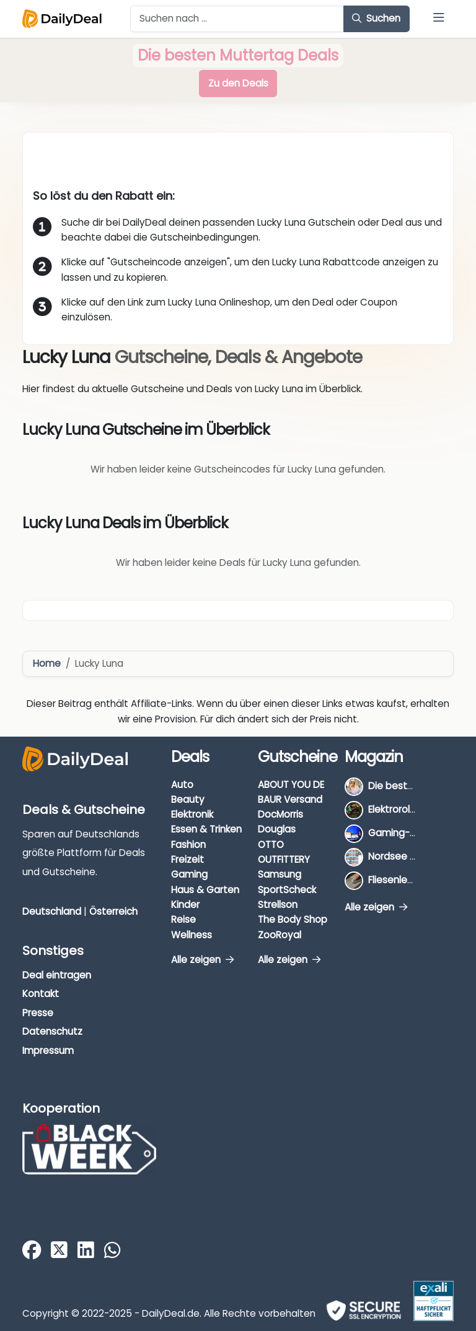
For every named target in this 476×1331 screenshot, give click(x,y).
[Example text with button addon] (237, 19)
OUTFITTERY (284, 859)
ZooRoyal (279, 934)
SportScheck (287, 889)
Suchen (376, 18)
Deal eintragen (56, 975)
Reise (183, 919)
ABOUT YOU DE (291, 784)
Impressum (48, 1050)
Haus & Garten (205, 889)
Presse (37, 1012)
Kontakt (40, 993)
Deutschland (51, 911)
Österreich (113, 911)
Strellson (278, 904)
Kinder (185, 904)
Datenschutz (52, 1031)
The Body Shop (292, 919)
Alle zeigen (202, 959)
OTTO (271, 844)
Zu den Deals (238, 83)
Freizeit (187, 859)
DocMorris (280, 814)
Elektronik (192, 814)
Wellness (191, 934)
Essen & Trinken (206, 829)
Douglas (277, 829)
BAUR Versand (290, 799)
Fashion (188, 844)
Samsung (279, 874)
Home (47, 663)
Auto (182, 784)
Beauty (188, 799)
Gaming (189, 874)
